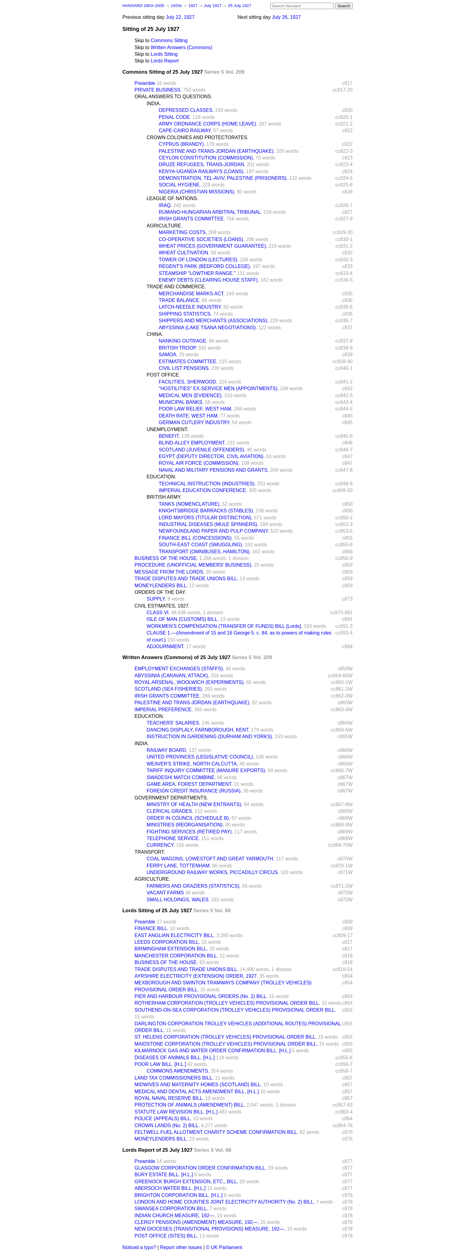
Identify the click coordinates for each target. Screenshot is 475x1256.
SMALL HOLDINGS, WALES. (178, 899)
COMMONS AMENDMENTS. (178, 1070)
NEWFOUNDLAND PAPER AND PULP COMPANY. (214, 531)
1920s (177, 5)
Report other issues (181, 1247)
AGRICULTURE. (164, 225)
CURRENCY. (161, 845)
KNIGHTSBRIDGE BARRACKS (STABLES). (206, 510)
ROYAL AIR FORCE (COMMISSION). (199, 463)
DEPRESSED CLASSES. (186, 110)
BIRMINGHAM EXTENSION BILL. (171, 948)
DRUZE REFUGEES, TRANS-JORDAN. (202, 164)
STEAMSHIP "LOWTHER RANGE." (197, 273)
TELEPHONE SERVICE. (173, 838)
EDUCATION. (161, 476)
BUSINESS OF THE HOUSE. (166, 558)
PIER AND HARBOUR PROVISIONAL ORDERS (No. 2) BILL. (201, 996)
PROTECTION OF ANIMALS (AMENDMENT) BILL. (190, 1104)
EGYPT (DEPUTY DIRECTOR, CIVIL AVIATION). (212, 456)
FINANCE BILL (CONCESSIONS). (196, 538)
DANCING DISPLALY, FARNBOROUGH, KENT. (198, 729)
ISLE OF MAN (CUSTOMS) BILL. (183, 619)
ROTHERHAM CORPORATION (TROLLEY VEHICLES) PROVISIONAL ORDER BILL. (227, 1003)
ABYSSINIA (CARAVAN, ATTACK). (172, 675)
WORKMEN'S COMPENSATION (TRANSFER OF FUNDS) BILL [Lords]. (224, 626)
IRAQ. (165, 205)
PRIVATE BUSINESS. (158, 89)
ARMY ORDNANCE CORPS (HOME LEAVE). (208, 123)
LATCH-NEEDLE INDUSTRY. (190, 307)
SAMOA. (168, 354)
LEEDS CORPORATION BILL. (167, 942)
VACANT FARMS (165, 892)
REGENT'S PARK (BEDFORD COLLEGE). (205, 266)
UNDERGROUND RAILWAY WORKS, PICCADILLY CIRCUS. (213, 872)
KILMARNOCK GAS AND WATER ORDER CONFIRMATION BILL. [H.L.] (213, 1050)
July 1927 (213, 5)
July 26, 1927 (286, 17)
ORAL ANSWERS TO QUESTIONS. (173, 96)
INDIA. (154, 103)
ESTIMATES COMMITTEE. (188, 361)
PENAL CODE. (175, 117)
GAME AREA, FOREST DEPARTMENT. (190, 784)
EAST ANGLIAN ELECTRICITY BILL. (175, 935)
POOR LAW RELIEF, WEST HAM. (196, 408)
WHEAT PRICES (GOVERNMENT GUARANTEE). (213, 246)
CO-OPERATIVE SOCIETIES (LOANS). (201, 239)
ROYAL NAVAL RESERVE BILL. (169, 1098)
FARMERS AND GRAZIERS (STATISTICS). (194, 886)
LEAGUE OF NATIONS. (172, 198)
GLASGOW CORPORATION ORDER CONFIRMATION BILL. (201, 1168)
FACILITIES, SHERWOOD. (188, 381)
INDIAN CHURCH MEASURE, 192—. (175, 1215)
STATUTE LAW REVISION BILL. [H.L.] (176, 1111)
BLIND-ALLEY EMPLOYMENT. (192, 442)
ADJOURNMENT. (165, 646)
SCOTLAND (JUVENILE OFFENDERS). (202, 449)
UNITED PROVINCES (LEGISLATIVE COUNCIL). (200, 756)
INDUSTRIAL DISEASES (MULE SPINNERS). (208, 524)
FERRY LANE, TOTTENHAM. (179, 865)
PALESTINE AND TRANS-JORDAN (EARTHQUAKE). (217, 151)
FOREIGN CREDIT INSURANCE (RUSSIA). (194, 790)
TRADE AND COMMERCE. (176, 286)
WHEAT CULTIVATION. (184, 252)
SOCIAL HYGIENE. (180, 184)
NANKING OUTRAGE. (183, 340)
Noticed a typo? (139, 1247)
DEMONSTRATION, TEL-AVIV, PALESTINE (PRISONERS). (223, 178)
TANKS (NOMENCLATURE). (190, 504)
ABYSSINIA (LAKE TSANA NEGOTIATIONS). (208, 327)
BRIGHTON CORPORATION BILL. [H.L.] (179, 1195)
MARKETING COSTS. (183, 232)
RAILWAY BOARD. (167, 750)
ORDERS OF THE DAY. (160, 592)
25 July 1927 (239, 5)
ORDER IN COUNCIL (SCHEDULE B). (188, 818)
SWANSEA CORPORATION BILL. (171, 1208)
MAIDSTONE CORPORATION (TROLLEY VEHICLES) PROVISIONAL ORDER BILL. (226, 1044)
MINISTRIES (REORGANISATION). (185, 824)
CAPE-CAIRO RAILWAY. (185, 130)
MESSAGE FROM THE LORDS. (169, 571)
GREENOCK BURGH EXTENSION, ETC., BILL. (186, 1181)
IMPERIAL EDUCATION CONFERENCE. (203, 490)
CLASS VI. (158, 612)
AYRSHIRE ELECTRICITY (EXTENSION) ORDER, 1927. (196, 976)
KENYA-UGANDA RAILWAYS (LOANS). (202, 171)
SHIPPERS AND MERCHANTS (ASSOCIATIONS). (213, 320)
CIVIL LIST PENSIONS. (184, 368)
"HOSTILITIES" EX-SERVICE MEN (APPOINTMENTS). (219, 388)
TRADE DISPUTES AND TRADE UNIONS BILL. (186, 578)
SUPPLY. (156, 598)
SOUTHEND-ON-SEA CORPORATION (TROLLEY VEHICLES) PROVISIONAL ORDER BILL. (235, 1010)
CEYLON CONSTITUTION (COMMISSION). (206, 157)
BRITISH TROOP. (178, 347)
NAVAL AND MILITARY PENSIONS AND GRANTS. (214, 470)
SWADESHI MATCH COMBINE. (181, 777)
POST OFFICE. (163, 374)
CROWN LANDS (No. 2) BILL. (167, 1125)
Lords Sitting (164, 54)
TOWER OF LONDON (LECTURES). (199, 259)
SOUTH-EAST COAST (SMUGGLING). (201, 544)
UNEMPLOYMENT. (167, 429)
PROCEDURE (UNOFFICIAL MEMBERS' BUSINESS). (194, 565)
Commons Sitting (169, 40)
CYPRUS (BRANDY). (182, 144)
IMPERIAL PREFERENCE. (164, 709)
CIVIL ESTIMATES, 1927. (162, 605)
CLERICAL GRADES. (170, 811)
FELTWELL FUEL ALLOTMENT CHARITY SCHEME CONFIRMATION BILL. (216, 1132)
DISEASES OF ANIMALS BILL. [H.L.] (175, 1057)
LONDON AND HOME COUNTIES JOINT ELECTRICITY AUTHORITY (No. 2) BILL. (225, 1201)
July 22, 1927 (180, 17)
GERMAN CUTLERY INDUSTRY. (195, 422)
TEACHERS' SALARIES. (173, 722)
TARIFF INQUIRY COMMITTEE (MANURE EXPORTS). (206, 770)
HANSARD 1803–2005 (143, 5)
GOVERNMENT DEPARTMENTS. (171, 797)
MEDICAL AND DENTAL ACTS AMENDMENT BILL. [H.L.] (197, 1091)
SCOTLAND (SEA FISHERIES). (169, 689)
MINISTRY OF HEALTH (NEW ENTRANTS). (194, 804)
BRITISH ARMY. (164, 497)
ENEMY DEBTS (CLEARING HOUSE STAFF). (209, 280)
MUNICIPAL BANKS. (181, 402)
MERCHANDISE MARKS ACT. (192, 293)
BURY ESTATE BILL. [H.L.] (164, 1174)
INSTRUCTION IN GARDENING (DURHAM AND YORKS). (210, 736)
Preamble (145, 83)
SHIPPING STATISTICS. (185, 314)
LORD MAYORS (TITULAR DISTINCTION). (206, 517)
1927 (193, 5)
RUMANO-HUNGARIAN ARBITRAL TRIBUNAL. (210, 212)
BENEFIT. (169, 436)
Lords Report (165, 60)
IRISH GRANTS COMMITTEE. (192, 218)
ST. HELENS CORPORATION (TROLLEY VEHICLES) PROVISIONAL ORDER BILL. (226, 1037)
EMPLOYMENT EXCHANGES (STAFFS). (179, 668)
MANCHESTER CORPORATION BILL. (176, 955)
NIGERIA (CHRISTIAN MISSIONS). (197, 191)
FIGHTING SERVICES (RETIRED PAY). (190, 831)
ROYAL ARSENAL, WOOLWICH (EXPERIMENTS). (190, 682)
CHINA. (155, 334)
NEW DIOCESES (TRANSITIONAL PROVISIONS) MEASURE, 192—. (210, 1228)
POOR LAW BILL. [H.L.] (160, 1064)
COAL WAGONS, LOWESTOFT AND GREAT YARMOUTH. (210, 858)
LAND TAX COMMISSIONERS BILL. (174, 1077)
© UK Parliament (224, 1247)
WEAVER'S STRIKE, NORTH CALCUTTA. (192, 763)
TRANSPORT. (150, 852)
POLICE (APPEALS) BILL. (163, 1118)
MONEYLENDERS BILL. (161, 585)
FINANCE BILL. (151, 928)
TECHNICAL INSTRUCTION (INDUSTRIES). (207, 483)
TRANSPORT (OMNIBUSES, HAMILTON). (205, 551)
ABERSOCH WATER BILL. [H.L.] (170, 1188)
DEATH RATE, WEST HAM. (189, 415)
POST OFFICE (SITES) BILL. (166, 1235)
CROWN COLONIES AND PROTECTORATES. (197, 137)
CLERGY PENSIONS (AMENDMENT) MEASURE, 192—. (197, 1222)
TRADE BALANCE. (180, 300)
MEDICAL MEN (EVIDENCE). (191, 395)
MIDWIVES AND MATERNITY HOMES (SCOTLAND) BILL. (198, 1084)
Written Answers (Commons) (181, 47)
